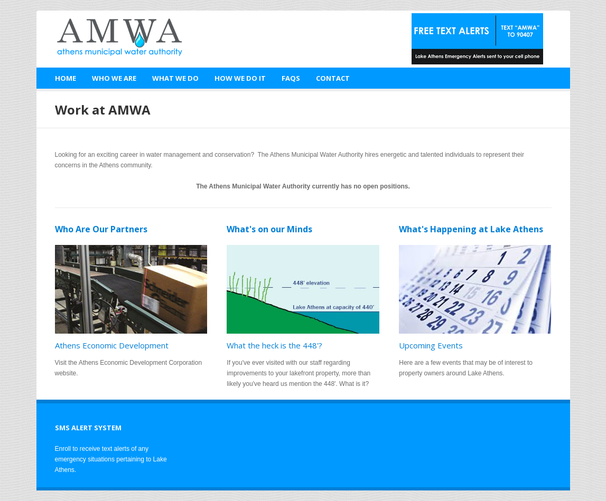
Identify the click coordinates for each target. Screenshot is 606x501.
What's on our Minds (269, 229)
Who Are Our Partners (101, 229)
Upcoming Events (431, 345)
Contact (333, 78)
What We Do (175, 78)
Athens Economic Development (112, 345)
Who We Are (114, 78)
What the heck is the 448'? (274, 345)
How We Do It (240, 78)
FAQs (291, 78)
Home (65, 78)
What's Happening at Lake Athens (471, 229)
